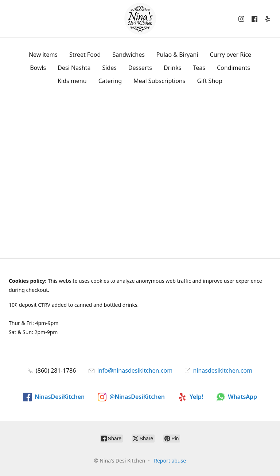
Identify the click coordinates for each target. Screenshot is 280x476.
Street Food (85, 55)
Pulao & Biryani (177, 55)
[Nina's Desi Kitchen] (140, 19)
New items (43, 55)
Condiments (233, 68)
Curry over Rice (231, 55)
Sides (109, 68)
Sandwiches (128, 55)
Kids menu (72, 81)
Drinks (173, 68)
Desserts (140, 68)
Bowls (38, 68)
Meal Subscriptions (159, 81)
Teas (199, 68)
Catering (110, 81)
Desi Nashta (74, 68)
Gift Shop (209, 81)
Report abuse (170, 460)
